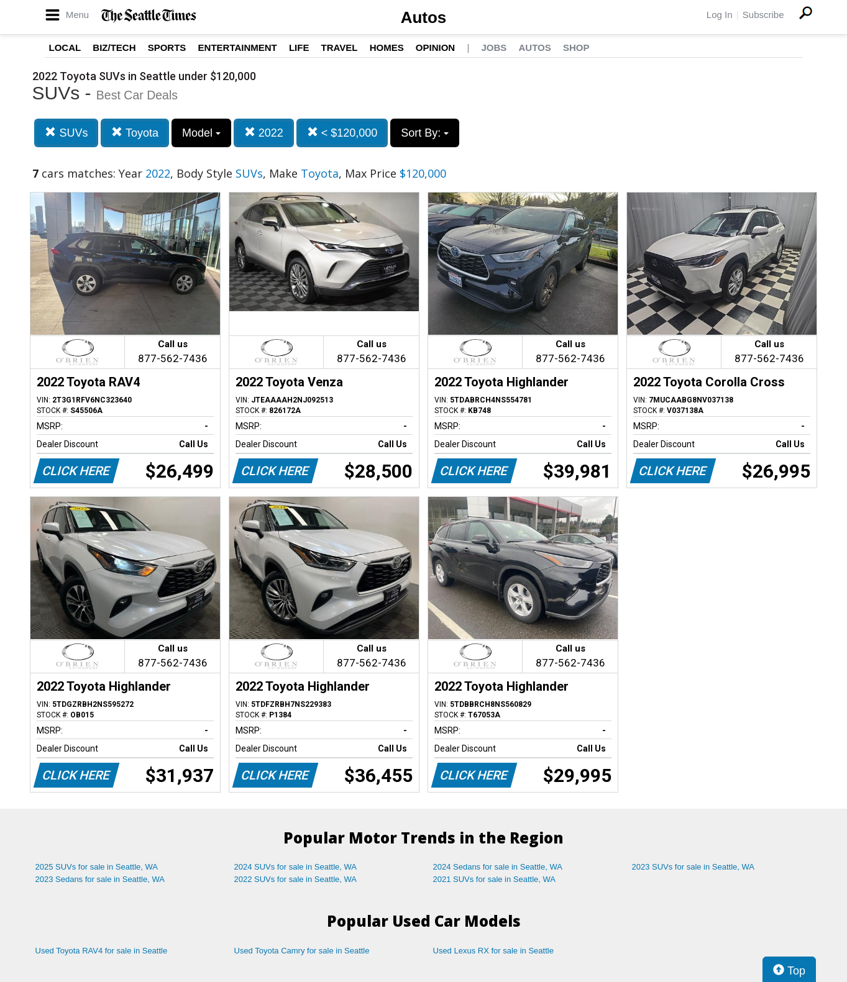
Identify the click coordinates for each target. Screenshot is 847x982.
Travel (339, 47)
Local (65, 47)
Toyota (134, 132)
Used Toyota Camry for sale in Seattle (302, 950)
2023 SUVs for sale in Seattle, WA (693, 866)
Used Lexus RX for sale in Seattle (493, 950)
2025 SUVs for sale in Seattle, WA (96, 866)
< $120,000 (342, 132)
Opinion (435, 47)
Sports (167, 47)
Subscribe (763, 14)
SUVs (66, 132)
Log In (720, 14)
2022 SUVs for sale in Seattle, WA (295, 879)
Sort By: (425, 133)
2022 (263, 132)
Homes (387, 47)
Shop (576, 47)
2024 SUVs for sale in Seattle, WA (295, 866)
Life (299, 47)
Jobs (493, 47)
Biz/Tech (114, 47)
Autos (424, 17)
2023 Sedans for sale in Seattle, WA (100, 879)
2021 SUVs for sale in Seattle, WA (494, 879)
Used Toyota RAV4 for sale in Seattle (101, 950)
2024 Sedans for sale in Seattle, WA (497, 866)
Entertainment (237, 47)
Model (201, 133)
